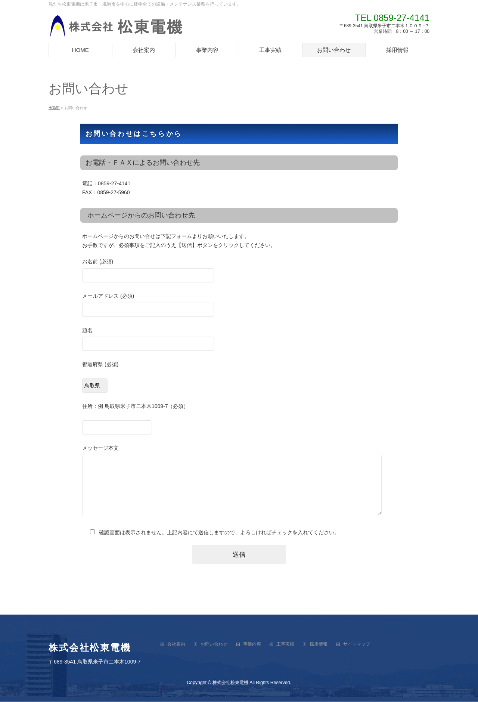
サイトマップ (356, 644)
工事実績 (285, 644)
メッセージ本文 (239, 488)
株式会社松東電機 (230, 683)
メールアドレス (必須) (239, 306)
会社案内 (176, 644)
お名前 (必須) (239, 271)
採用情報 (319, 644)
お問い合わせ (214, 644)
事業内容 (252, 644)
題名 (239, 340)
